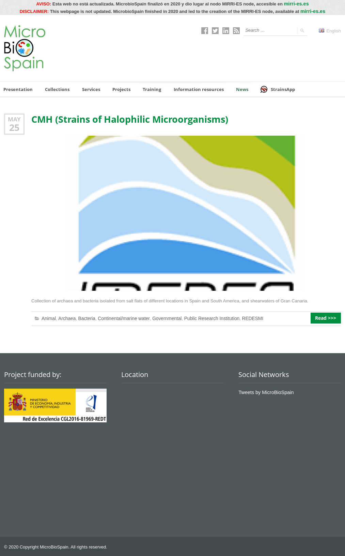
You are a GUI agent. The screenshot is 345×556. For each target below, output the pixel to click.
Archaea (65, 317)
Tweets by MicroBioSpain (263, 390)
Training (148, 88)
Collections (55, 88)
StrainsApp (269, 88)
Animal (48, 317)
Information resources (192, 88)
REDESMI (242, 317)
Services (88, 88)
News (233, 88)
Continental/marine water (119, 317)
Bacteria (84, 317)
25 (14, 126)
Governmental (160, 317)
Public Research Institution (203, 317)
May (14, 118)
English (330, 29)
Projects (118, 88)
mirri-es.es (296, 3)
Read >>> (328, 317)
